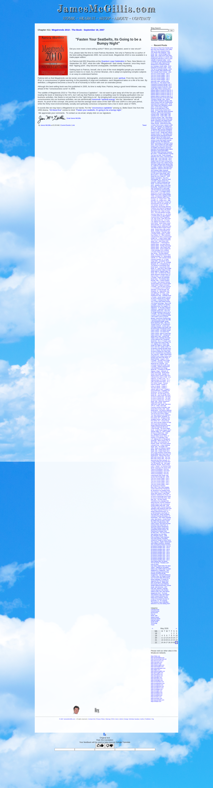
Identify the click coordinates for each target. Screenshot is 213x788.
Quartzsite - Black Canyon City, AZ (160, 440)
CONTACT (141, 18)
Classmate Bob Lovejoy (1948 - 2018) (161, 104)
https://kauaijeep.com (157, 676)
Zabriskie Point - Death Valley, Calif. (161, 116)
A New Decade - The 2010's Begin (160, 428)
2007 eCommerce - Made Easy (159, 582)
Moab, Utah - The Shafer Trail (159, 446)
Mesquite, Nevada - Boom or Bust (160, 464)
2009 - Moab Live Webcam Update (160, 448)
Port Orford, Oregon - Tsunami (159, 383)
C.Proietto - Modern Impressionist (160, 366)
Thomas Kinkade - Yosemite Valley (160, 232)
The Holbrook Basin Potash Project (160, 227)
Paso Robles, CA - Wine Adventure (160, 235)
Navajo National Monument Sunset (160, 425)
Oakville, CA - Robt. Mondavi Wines (161, 258)
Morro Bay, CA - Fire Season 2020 (160, 82)
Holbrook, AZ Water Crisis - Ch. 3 (160, 378)
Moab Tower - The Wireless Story (160, 279)
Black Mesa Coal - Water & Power (160, 211)
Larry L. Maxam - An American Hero (161, 466)
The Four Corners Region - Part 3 (160, 76)
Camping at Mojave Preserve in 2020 (161, 87)
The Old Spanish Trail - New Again (160, 463)
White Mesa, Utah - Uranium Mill (160, 336)
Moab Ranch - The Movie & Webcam (161, 410)
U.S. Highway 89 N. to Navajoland (160, 439)
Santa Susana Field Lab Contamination (162, 102)
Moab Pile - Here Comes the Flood (160, 395)
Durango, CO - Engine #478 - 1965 (160, 199)
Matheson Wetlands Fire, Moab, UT (161, 495)
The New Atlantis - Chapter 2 (159, 387)
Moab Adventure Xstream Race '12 (160, 274)
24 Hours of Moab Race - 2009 (159, 433)
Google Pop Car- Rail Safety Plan (160, 141)
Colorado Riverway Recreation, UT (160, 516)
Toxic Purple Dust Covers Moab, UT (161, 342)
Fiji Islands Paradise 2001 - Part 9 (160, 547)
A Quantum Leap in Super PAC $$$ (161, 320)
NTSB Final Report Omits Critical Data (161, 119)
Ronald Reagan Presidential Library (161, 329)
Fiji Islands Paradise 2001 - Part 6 (160, 552)
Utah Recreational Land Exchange (160, 190)
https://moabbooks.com (157, 686)
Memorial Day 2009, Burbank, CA (160, 460)
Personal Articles (155, 618)
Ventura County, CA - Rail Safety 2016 (161, 134)
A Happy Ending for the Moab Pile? (160, 461)
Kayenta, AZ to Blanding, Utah (159, 437)
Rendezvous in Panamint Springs (160, 64)
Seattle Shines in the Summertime (160, 504)
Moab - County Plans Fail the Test (160, 184)
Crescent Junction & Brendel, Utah (160, 407)
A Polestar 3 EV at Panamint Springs (161, 61)
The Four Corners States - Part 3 (160, 481)
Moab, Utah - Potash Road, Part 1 (160, 451)
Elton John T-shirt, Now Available (160, 487)
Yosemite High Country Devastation (161, 113)
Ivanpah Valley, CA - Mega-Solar (160, 294)
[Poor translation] (109, 745)
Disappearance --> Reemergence (160, 242)
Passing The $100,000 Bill (158, 573)
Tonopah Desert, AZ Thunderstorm (160, 324)
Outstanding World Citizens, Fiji (159, 529)
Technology (154, 623)
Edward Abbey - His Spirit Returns (160, 244)
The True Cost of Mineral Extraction (161, 239)
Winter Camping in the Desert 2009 (161, 468)
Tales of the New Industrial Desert (160, 51)
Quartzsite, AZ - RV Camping (159, 600)
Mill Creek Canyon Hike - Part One (160, 458)
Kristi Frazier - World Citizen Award (160, 223)
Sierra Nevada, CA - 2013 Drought (160, 224)
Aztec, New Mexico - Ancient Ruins (160, 519)
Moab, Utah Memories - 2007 (159, 587)
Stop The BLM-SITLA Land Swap (160, 188)
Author (142, 719)
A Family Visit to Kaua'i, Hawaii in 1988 (162, 125)
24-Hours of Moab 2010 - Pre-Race (161, 400)
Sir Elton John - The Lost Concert (160, 532)
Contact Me (91, 719)
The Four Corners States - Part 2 (160, 483)
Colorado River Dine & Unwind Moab (161, 237)
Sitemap (107, 719)
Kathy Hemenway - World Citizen (160, 372)
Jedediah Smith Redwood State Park (161, 508)
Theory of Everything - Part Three (160, 470)
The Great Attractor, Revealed (159, 538)
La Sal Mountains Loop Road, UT (160, 513)
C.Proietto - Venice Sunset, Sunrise (161, 297)
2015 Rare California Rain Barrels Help (162, 164)
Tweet (144, 125)
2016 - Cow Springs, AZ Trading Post (161, 126)
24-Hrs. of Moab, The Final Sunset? (161, 350)
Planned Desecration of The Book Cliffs (162, 98)
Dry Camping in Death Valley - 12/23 (161, 66)
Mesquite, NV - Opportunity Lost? (160, 291)
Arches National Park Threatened (160, 339)
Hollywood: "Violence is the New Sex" (161, 168)
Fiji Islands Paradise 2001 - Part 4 (160, 555)
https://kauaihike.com (157, 674)
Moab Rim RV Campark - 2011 (159, 363)
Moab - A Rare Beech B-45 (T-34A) (160, 255)
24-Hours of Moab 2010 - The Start (160, 398)
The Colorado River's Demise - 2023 (161, 72)
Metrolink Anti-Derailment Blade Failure (162, 149)
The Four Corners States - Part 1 (160, 484)
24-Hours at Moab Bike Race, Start (160, 498)
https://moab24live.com (157, 681)
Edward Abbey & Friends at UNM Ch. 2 (162, 94)
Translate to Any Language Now (160, 501)
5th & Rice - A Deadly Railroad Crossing (162, 153)
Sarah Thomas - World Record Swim (161, 123)
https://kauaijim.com (156, 677)
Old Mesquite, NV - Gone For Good (161, 179)
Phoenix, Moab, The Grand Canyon (161, 443)
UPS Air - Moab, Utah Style (158, 406)
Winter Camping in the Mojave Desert (161, 120)
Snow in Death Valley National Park (161, 70)
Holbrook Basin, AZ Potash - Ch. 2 (160, 380)
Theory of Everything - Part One (160, 473)
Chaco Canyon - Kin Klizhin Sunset (160, 330)
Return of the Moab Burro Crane (160, 108)
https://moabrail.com (156, 695)
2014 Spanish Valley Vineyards (159, 170)
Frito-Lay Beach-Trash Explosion (160, 537)
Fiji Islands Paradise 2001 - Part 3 (160, 557)
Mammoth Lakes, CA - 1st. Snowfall (161, 262)
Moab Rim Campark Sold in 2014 (160, 197)
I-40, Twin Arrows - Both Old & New (161, 218)
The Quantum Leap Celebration (159, 602)
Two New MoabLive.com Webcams (161, 415)
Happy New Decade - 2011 (158, 403)
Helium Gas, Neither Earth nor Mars (161, 569)
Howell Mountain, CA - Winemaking (161, 256)
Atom (116, 719)
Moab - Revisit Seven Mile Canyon (160, 229)
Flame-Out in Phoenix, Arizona (159, 597)
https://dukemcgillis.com (157, 665)
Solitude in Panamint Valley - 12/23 (160, 60)
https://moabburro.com (157, 688)
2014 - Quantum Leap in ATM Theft (160, 185)
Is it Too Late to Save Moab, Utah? (160, 173)
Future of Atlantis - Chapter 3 (159, 386)
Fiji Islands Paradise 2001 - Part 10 (160, 546)
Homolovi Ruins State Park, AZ (159, 525)
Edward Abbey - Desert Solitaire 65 (160, 248)
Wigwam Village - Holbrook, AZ (159, 371)
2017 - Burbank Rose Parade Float (160, 122)
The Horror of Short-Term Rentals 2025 (162, 48)
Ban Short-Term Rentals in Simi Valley (161, 49)
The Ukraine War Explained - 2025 (160, 52)
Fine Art (153, 614)
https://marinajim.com (157, 680)
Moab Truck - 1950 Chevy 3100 (159, 241)
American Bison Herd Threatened (160, 217)
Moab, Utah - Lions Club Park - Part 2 (161, 158)
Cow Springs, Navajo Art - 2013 (159, 205)
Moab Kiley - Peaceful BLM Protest (160, 187)
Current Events (65, 125)
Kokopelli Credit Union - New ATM (160, 311)
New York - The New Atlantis (159, 499)
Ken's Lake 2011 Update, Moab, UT (161, 347)
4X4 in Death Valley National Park (160, 63)
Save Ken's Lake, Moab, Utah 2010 (161, 404)
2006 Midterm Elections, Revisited (160, 543)
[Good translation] (100, 745)
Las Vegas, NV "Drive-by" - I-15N (160, 292)
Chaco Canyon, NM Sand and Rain (161, 523)
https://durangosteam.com (158, 668)
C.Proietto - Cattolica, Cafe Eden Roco (161, 167)
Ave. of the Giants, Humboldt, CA (160, 416)
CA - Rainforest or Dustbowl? (159, 434)
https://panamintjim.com (157, 700)
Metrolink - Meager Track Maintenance (161, 128)
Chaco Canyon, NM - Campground (160, 335)
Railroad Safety (155, 620)
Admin (121, 719)
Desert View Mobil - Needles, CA (160, 374)
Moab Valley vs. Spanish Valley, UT (161, 271)
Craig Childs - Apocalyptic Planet (160, 261)
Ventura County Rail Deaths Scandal (161, 140)
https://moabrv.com (156, 697)
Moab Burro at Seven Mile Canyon (160, 193)
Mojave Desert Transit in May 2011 (160, 375)
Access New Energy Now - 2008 (160, 477)
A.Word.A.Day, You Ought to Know (160, 576)
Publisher (148, 719)
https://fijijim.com (155, 670)
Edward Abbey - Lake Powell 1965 (160, 247)
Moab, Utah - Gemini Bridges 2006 (160, 54)
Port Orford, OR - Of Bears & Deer (160, 418)
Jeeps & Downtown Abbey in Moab (160, 270)
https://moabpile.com (156, 694)
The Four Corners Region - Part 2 (160, 78)
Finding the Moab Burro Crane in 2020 (161, 58)
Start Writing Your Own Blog (158, 534)
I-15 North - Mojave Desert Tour (159, 181)
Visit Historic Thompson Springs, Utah (161, 101)
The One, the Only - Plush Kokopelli (161, 155)
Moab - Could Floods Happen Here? (161, 430)
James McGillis (46, 125)
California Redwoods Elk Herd (159, 427)
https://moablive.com (156, 692)
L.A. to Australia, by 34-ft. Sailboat (160, 288)
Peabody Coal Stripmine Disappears (161, 208)
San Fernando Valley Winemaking (160, 578)
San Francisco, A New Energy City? (161, 492)
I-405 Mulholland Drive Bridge (159, 368)
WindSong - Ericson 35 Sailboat (160, 392)
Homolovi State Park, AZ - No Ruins (161, 214)
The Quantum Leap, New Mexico (160, 594)
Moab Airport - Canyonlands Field (160, 267)
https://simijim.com (156, 701)
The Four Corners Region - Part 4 (160, 75)
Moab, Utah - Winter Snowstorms (160, 401)
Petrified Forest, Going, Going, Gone (161, 356)
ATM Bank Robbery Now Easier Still (161, 327)
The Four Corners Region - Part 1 (160, 79)
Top (153, 719)
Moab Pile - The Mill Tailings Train (160, 394)
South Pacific (154, 621)
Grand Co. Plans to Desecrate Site (160, 182)
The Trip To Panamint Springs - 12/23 (161, 69)
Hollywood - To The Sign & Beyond (160, 307)
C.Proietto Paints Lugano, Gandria (160, 233)
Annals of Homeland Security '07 (160, 599)
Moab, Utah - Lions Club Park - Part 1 (161, 159)
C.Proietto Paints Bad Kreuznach (160, 252)
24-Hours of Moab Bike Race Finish (161, 496)
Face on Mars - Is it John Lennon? (160, 276)
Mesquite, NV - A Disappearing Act (160, 264)
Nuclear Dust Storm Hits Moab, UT (160, 357)
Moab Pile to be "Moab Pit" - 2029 (160, 176)
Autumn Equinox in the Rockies (159, 590)
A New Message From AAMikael (160, 250)
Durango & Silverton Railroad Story (160, 172)
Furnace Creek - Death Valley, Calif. (161, 114)
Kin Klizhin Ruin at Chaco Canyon (160, 520)
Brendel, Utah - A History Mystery (160, 280)
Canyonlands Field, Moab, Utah (159, 475)
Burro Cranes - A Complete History (160, 191)
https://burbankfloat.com (157, 657)
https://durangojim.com (157, 666)
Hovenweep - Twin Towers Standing (161, 517)
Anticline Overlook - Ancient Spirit (160, 326)
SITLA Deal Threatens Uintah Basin (161, 452)
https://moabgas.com (157, 689)
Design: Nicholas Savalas (131, 719)
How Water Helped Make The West (161, 566)
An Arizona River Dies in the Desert (161, 209)
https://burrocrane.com (157, 660)
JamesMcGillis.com (106, 8)
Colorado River (155, 609)
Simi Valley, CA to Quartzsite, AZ (160, 442)
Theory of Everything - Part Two (159, 472)
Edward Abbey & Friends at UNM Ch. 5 (162, 90)
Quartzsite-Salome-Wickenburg (159, 526)
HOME (69, 18)
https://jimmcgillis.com (157, 672)
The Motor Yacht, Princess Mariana (160, 507)
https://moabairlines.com (157, 683)
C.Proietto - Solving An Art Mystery (160, 304)
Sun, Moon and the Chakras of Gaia (161, 422)
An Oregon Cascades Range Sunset (161, 412)
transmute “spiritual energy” (103, 99)
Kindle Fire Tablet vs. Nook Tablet (160, 345)
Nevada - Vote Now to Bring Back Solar (162, 138)
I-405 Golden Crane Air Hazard (159, 316)
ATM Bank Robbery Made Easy (159, 528)
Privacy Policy (100, 719)
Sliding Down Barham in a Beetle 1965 (161, 57)
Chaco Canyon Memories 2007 (159, 596)
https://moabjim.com (156, 691)
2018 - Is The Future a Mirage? (159, 107)
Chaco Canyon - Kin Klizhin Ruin (160, 332)
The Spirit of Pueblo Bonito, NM (159, 522)
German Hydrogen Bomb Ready (160, 572)
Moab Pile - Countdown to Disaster (160, 369)
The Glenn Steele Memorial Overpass (161, 152)
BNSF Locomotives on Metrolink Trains (162, 143)
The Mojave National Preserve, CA (160, 510)
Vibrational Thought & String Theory (161, 540)
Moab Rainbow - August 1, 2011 (160, 359)
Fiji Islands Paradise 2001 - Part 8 (160, 549)
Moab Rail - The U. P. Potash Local (160, 341)
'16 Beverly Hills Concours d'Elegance (161, 129)
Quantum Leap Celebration (113, 61)
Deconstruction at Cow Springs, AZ (160, 203)
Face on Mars (155, 564)
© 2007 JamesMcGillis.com (67, 719)
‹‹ (152, 628)
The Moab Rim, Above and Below (160, 514)
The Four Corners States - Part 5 (160, 478)
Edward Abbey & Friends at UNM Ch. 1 (162, 96)
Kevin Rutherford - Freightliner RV (160, 390)
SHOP (104, 18)
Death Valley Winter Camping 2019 (160, 89)
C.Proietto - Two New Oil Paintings (160, 313)
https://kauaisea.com (156, 679)
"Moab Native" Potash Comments (160, 285)
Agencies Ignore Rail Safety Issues (160, 137)
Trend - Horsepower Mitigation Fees (161, 196)
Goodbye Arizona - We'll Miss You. (160, 419)
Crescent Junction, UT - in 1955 (159, 259)
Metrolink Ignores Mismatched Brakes (161, 135)
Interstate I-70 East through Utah (160, 289)
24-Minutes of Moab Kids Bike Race (161, 348)
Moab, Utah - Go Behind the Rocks (160, 273)
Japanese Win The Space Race (159, 581)
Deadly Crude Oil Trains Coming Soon (161, 161)
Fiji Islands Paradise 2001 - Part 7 (160, 551)
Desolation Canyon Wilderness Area (161, 226)
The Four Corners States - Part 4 (160, 479)
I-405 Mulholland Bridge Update (160, 321)
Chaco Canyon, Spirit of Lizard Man (161, 333)
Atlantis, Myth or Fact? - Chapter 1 (160, 389)
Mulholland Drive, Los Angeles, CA (160, 306)
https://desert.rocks (156, 663)
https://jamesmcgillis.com (158, 671)
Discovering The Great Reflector (160, 584)
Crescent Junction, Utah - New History (161, 117)
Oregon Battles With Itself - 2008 (160, 505)
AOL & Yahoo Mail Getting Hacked (160, 301)
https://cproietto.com (156, 662)
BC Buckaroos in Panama (158, 486)
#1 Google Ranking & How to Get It (161, 312)
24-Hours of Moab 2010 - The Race (161, 396)
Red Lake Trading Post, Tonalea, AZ (161, 202)
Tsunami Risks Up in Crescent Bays (161, 283)
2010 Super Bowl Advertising (159, 424)
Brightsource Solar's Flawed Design (161, 194)
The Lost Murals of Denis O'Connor (161, 544)
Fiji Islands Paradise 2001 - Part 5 (160, 553)
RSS (113, 719)
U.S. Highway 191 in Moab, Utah (160, 344)
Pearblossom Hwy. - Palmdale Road (161, 295)
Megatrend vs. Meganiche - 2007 (160, 570)
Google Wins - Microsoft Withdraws (161, 575)
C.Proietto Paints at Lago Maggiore (160, 215)
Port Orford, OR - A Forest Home (160, 421)
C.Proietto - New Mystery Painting (160, 282)
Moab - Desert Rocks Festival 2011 (161, 110)
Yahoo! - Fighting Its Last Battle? (160, 567)
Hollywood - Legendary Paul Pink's (160, 309)
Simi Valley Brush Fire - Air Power (160, 220)
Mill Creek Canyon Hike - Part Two (160, 457)
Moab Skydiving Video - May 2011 (160, 322)
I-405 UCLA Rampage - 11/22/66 (160, 362)
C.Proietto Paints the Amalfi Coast (160, 365)
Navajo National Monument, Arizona (161, 585)
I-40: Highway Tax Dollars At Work (160, 221)
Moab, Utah (154, 615)
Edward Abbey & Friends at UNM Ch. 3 (162, 93)
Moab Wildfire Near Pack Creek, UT (161, 454)
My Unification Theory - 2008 (159, 535)
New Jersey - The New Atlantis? (160, 253)
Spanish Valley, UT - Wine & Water (160, 431)
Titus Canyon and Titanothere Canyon (161, 105)
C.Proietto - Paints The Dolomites (160, 277)
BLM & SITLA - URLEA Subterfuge (160, 175)
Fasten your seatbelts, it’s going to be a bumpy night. (98, 110)
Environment (154, 612)
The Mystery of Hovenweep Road (160, 265)
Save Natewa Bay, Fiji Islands (159, 561)
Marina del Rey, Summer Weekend (160, 502)
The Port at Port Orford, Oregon (160, 413)
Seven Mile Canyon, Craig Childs (160, 493)
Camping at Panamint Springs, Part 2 (161, 84)
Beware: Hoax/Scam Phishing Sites (161, 318)
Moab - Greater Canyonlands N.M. (160, 230)
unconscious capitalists (102, 108)
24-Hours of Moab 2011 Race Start (160, 351)
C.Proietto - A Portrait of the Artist (160, 300)
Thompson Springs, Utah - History (160, 99)
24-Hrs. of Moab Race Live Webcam (161, 353)
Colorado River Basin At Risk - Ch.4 (161, 377)
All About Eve (55, 110)
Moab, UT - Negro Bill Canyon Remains (162, 111)
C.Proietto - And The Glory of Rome (161, 286)
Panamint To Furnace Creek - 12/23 (161, 67)
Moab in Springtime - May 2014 (159, 178)
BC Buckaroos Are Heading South (160, 490)
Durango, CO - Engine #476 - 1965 (160, 200)
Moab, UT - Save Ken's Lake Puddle (161, 268)
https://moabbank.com (157, 685)
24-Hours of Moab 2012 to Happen (160, 298)
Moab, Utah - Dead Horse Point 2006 (161, 55)
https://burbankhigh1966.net (158, 659)
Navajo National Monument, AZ (159, 511)
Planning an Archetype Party (159, 531)
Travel (152, 625)
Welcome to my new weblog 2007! (160, 603)
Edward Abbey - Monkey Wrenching (161, 246)
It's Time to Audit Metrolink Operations (161, 131)
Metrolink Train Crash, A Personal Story (162, 156)
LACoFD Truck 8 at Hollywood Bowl (161, 315)
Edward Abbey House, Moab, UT (160, 436)
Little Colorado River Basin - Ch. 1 (160, 381)
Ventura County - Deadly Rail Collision (161, 132)
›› (176, 628)
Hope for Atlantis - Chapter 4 (159, 384)
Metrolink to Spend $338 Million (159, 150)
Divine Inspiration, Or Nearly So (159, 579)
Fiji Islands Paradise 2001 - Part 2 (160, 558)
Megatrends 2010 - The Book (159, 593)
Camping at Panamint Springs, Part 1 (161, 85)
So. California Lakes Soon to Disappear (162, 165)
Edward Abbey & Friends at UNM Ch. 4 (162, 91)
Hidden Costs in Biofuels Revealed (160, 338)
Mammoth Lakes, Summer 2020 (160, 81)
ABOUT (121, 18)
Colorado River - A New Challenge (160, 445)
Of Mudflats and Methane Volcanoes (161, 147)
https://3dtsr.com (155, 656)
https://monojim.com (156, 698)
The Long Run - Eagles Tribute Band (161, 354)
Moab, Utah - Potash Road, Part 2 (160, 449)
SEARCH (87, 18)
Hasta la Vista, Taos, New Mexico (160, 591)
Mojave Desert (155, 617)
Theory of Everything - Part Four (160, 469)
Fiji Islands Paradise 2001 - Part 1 (160, 560)
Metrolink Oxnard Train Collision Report (162, 163)
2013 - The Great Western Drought (160, 212)
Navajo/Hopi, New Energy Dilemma (161, 206)
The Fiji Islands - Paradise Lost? (160, 563)
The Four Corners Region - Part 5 (160, 73)
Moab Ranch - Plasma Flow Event (160, 455)
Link (73, 125)
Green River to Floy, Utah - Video (160, 409)
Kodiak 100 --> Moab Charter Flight (161, 238)
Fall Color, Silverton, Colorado (159, 588)
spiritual (122, 78)
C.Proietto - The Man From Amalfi (160, 360)
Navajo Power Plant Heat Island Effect (161, 146)
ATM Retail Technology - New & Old (161, 303)
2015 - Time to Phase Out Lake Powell (161, 144)
